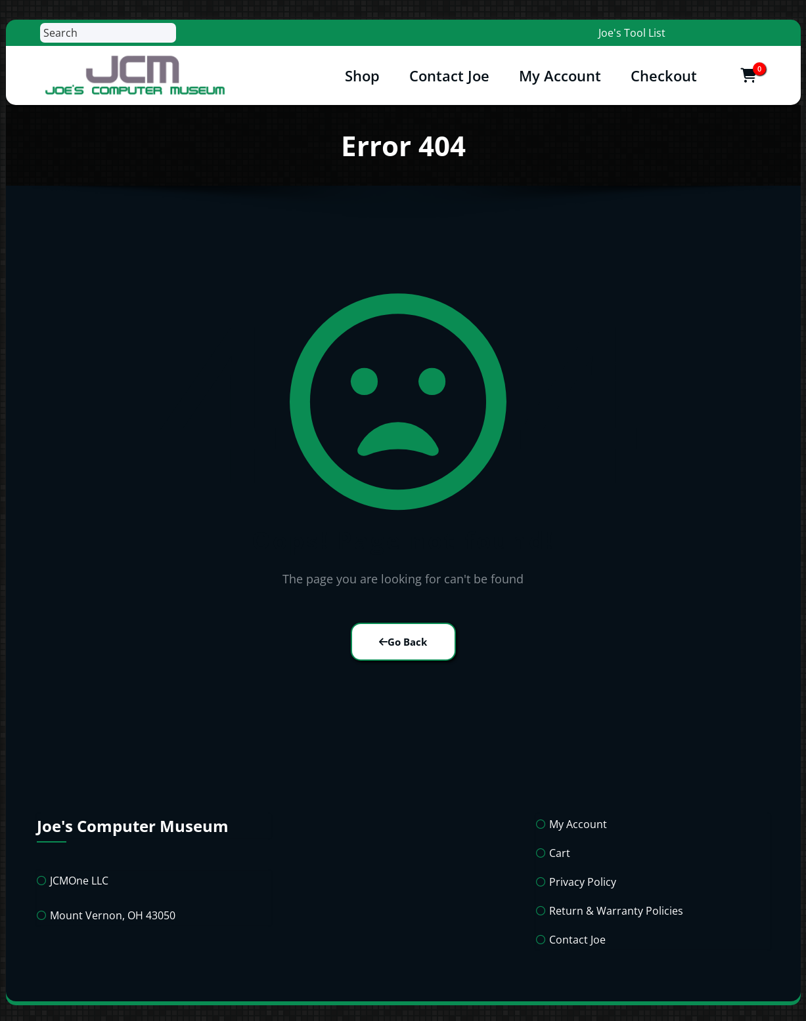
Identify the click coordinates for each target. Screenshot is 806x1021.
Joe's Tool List (631, 33)
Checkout (664, 75)
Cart (559, 853)
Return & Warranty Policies (616, 911)
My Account (560, 75)
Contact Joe (449, 75)
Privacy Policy (582, 882)
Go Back (403, 641)
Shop (362, 75)
